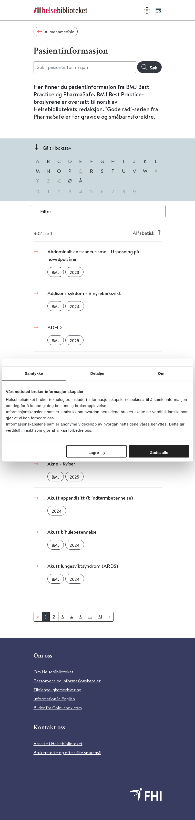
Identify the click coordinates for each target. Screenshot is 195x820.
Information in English (54, 699)
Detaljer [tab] (97, 373)
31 (100, 617)
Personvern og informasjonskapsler (67, 681)
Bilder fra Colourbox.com (58, 708)
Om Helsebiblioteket (53, 672)
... (90, 617)
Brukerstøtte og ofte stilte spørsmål (67, 752)
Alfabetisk (143, 233)
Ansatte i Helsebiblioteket (58, 743)
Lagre (96, 452)
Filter (46, 211)
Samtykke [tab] (34, 373)
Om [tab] (161, 373)
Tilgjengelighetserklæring (57, 690)
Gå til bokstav (57, 148)
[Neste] (109, 617)
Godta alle (159, 452)
